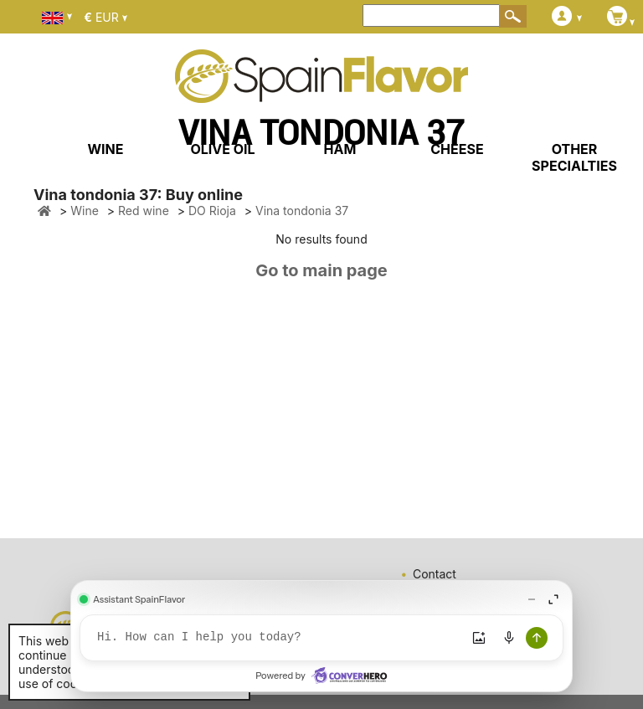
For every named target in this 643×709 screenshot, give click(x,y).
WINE (105, 149)
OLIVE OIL (222, 149)
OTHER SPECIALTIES (574, 157)
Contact (434, 574)
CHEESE (456, 149)
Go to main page (321, 270)
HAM (340, 149)
